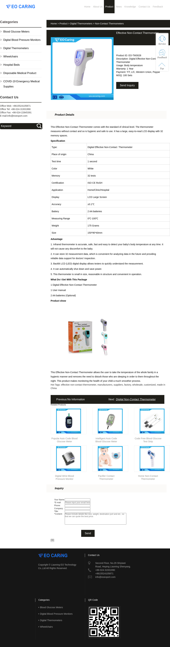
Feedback (158, 6)
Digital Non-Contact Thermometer (136, 399)
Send (88, 533)
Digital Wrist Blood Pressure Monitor (64, 477)
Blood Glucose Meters (16, 31)
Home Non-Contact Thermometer (148, 477)
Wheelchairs (10, 56)
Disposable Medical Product (19, 73)
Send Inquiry (127, 85)
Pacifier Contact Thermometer (106, 477)
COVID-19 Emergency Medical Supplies (21, 84)
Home (87, 6)
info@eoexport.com (17, 115)
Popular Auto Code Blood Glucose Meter (64, 439)
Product (109, 6)
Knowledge (130, 6)
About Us (98, 6)
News (119, 6)
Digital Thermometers (16, 48)
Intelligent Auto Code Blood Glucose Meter (106, 439)
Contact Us (144, 6)
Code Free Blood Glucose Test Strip (148, 439)
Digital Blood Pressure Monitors (22, 39)
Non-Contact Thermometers (109, 23)
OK (52, 540)
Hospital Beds (11, 64)
